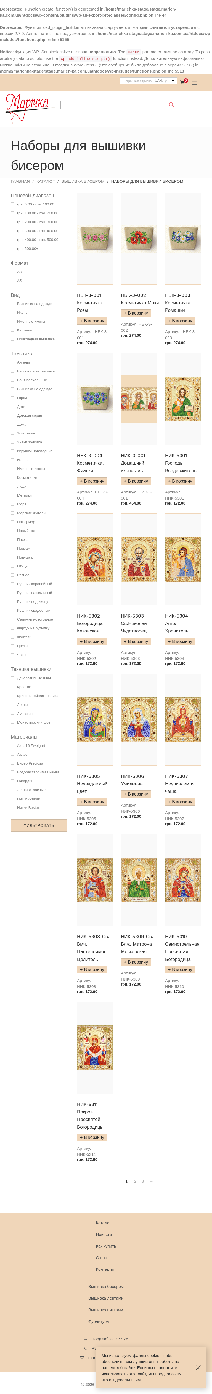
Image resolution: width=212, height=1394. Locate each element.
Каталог (45, 181)
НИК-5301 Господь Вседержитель (181, 463)
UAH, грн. (162, 81)
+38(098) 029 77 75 (110, 1338)
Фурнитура (98, 1321)
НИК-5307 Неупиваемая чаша (180, 783)
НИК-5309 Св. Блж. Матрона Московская (137, 944)
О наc (101, 1257)
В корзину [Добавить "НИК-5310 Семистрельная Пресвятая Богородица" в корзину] (182, 969)
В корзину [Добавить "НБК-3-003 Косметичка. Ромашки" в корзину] (182, 320)
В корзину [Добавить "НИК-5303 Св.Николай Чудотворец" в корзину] (138, 641)
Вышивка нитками (105, 1309)
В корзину (94, 481)
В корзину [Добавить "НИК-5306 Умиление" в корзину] (138, 794)
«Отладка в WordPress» (73, 65)
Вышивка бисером (82, 181)
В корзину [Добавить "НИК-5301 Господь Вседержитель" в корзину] (182, 481)
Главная (20, 181)
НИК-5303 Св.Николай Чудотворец (134, 623)
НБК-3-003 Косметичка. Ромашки (178, 302)
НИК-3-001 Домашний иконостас (133, 463)
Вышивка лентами (106, 1298)
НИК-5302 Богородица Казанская (90, 623)
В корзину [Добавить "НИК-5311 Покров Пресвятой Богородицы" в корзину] (94, 1137)
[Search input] (113, 105)
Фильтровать (38, 825)
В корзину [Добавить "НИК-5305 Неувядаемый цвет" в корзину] (94, 801)
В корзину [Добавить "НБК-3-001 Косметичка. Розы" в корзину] (94, 320)
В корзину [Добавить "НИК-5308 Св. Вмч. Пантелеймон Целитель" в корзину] (94, 969)
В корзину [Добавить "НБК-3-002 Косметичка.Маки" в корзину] (138, 313)
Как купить (106, 1246)
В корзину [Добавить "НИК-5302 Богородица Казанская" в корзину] (94, 641)
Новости (104, 1234)
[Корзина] (182, 82)
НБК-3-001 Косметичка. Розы (90, 302)
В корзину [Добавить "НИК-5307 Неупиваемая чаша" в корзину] (182, 801)
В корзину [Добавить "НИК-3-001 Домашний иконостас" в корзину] (138, 481)
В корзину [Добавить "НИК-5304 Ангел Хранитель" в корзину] (182, 641)
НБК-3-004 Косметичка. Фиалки (90, 463)
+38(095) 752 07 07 (110, 1348)
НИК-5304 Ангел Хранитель (176, 623)
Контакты (105, 1269)
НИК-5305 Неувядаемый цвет (92, 783)
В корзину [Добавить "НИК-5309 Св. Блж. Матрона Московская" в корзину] (138, 962)
